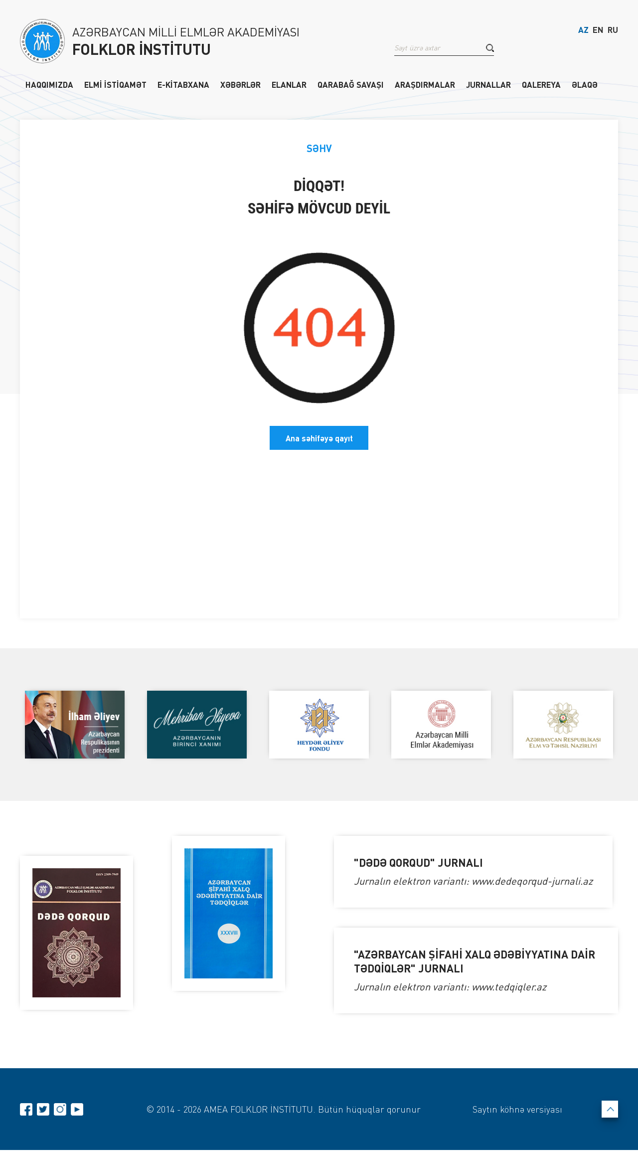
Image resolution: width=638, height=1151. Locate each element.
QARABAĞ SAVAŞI (351, 84)
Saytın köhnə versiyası (516, 1109)
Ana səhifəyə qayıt (319, 437)
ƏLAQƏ (585, 84)
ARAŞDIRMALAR (425, 84)
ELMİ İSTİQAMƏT (115, 84)
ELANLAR (289, 84)
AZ (583, 31)
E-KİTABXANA (183, 84)
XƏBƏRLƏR (240, 84)
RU (613, 31)
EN (598, 31)
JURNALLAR (488, 84)
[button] (490, 49)
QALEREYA (541, 84)
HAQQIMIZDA (49, 84)
